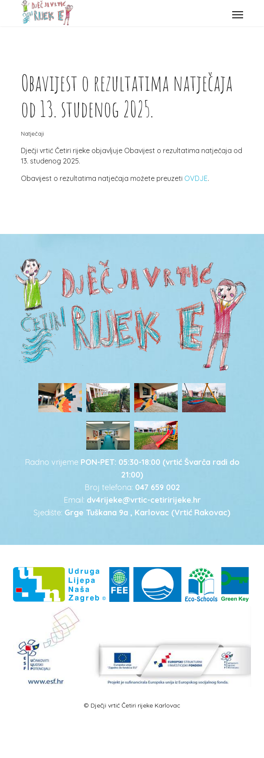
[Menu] (237, 15)
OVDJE (196, 178)
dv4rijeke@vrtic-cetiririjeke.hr (144, 500)
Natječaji (32, 133)
